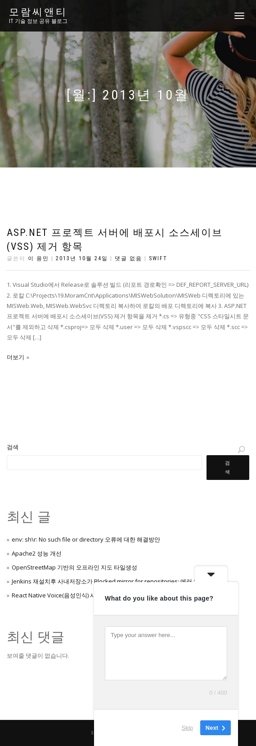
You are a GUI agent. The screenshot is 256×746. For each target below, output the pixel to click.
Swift (158, 258)
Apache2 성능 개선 (37, 553)
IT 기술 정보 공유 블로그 (38, 21)
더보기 (15, 357)
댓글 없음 (128, 258)
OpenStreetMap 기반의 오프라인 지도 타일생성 (74, 567)
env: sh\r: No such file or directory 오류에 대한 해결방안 (86, 539)
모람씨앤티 (38, 12)
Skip (187, 727)
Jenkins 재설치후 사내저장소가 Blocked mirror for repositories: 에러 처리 (108, 581)
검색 (12, 447)
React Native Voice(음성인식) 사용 (57, 595)
